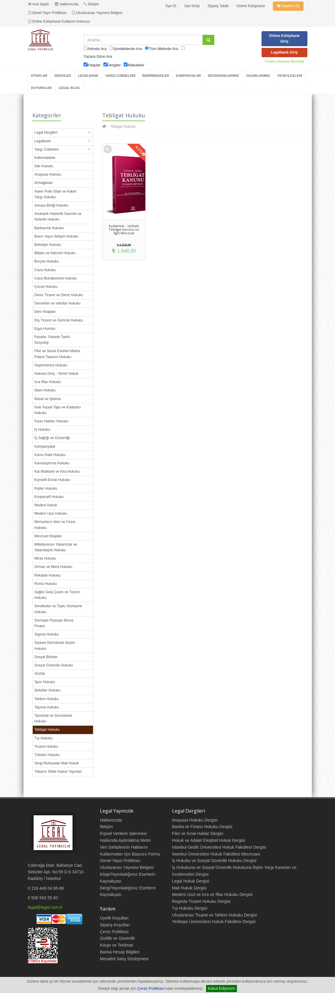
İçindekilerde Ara (127, 48)
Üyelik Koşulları (114, 918)
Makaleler (136, 65)
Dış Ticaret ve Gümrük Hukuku (58, 320)
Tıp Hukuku (43, 738)
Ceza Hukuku (45, 270)
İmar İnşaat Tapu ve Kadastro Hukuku (57, 410)
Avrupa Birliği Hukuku (51, 205)
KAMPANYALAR (188, 75)
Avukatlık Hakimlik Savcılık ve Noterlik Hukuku (58, 216)
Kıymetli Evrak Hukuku (52, 480)
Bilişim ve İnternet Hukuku (55, 253)
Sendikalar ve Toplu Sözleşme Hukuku (58, 609)
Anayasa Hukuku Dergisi (195, 820)
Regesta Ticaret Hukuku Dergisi (201, 901)
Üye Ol (170, 6)
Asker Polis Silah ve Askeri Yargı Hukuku (55, 194)
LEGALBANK (88, 75)
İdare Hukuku (45, 390)
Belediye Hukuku (47, 245)
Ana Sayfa (38, 4)
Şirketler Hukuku (47, 690)
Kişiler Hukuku (45, 488)
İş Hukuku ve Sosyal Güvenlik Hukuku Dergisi (214, 860)
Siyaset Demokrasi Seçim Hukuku (54, 645)
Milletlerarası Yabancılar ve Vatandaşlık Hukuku (55, 547)
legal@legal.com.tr (45, 907)
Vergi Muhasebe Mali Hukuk (56, 763)
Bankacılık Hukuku (49, 228)
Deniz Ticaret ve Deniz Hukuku (58, 295)
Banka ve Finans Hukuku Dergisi (202, 826)
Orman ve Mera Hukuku (53, 567)
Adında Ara (96, 48)
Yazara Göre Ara (98, 56)
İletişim (91, 4)
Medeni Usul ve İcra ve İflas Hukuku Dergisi (212, 894)
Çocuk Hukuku (46, 287)
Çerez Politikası (150, 988)
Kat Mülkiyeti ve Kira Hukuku (57, 471)
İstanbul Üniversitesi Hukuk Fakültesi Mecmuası (216, 854)
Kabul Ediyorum (221, 988)
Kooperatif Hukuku (49, 497)
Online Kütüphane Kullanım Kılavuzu (59, 21)
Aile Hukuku (44, 166)
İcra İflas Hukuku (47, 382)
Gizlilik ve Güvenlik (117, 938)
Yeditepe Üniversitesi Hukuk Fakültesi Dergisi (214, 921)
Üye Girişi (192, 6)
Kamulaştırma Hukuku (52, 463)
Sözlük (39, 674)
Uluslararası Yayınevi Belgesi (97, 13)
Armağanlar (43, 183)
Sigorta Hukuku (46, 634)
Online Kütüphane (250, 6)
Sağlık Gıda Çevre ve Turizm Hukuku (57, 595)
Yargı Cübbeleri (46, 149)
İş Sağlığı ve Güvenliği (52, 438)
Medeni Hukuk (45, 505)
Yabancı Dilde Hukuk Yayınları (58, 771)
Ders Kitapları (45, 312)
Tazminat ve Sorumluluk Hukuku (53, 718)
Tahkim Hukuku (46, 699)
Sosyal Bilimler (46, 657)
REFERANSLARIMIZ (223, 75)
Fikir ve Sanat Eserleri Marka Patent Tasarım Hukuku (57, 354)
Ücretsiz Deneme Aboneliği (284, 61)
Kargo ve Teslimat (116, 945)
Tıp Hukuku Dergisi (189, 908)
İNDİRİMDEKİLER (155, 75)
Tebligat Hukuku (47, 729)
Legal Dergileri (45, 132)
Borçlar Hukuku (46, 261)
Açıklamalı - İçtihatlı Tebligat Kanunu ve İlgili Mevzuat (123, 229)
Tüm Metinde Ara (163, 48)
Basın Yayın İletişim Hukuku (56, 236)
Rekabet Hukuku (47, 575)
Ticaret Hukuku (46, 746)
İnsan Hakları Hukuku (51, 421)
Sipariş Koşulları (115, 924)
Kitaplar (93, 65)
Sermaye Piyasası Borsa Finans (53, 623)
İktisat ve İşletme (47, 399)
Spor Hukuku (44, 682)
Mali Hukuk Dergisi (189, 888)
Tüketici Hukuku (47, 755)
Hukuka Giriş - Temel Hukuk (56, 373)
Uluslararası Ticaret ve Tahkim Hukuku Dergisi (214, 915)
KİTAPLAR (39, 75)
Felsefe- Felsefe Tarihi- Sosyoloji (52, 340)
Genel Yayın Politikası (47, 13)
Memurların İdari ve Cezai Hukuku (54, 525)
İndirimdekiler (45, 158)
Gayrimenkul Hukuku (50, 365)
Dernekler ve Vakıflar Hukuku (57, 303)
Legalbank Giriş (284, 52)
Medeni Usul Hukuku (50, 513)
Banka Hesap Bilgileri (119, 952)
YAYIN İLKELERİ (289, 75)
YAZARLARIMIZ (258, 75)
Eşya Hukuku (45, 329)
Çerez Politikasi (114, 931)
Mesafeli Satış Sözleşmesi (124, 958)
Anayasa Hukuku (48, 174)
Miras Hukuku (45, 558)
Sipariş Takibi (217, 6)
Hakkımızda (66, 4)
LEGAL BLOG (69, 88)
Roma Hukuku (45, 584)
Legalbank (42, 141)
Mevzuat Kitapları (48, 536)
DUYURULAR (41, 88)
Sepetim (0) (288, 6)
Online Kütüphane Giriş (284, 38)
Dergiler (114, 65)
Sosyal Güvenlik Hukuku (53, 665)
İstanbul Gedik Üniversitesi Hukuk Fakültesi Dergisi (219, 847)
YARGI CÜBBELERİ (120, 75)
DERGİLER (62, 75)
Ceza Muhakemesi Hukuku (55, 278)
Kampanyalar (45, 446)
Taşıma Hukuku (46, 707)
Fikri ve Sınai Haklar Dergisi (198, 833)
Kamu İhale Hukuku (50, 455)
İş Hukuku (42, 429)
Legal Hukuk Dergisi (190, 881)
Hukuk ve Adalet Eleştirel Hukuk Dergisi (208, 840)
